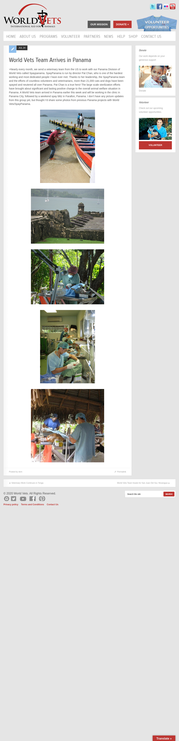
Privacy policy (10, 504)
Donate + (122, 24)
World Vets (32, 16)
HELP (121, 37)
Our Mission (99, 24)
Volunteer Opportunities (157, 23)
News (108, 37)
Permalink (121, 472)
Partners (92, 37)
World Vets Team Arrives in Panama (50, 60)
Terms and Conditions (32, 504)
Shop (133, 37)
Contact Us (151, 37)
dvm (20, 472)
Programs (48, 37)
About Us (28, 37)
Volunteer (70, 37)
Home (11, 37)
